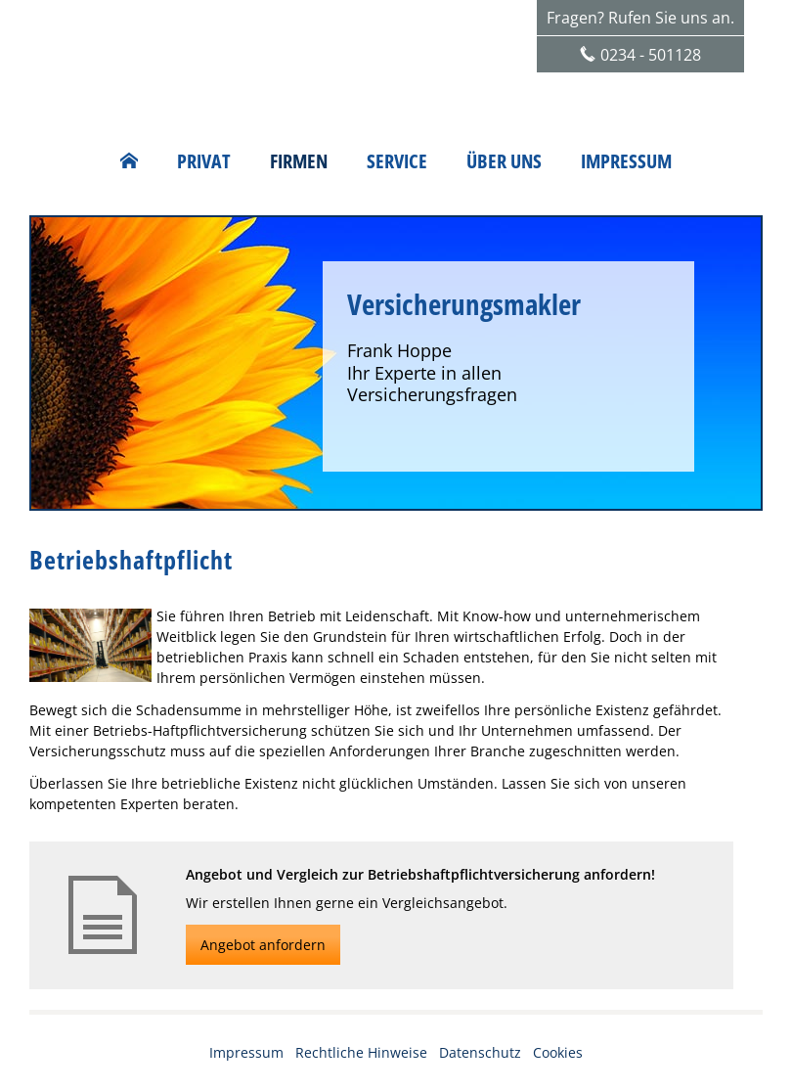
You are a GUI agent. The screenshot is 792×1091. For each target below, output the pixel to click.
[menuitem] (129, 161)
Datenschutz (480, 1052)
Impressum (246, 1052)
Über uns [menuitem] (504, 161)
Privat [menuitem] (204, 161)
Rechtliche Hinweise (361, 1052)
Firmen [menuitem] (299, 161)
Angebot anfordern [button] (263, 944)
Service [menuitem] (397, 161)
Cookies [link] (558, 1052)
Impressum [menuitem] (626, 161)
